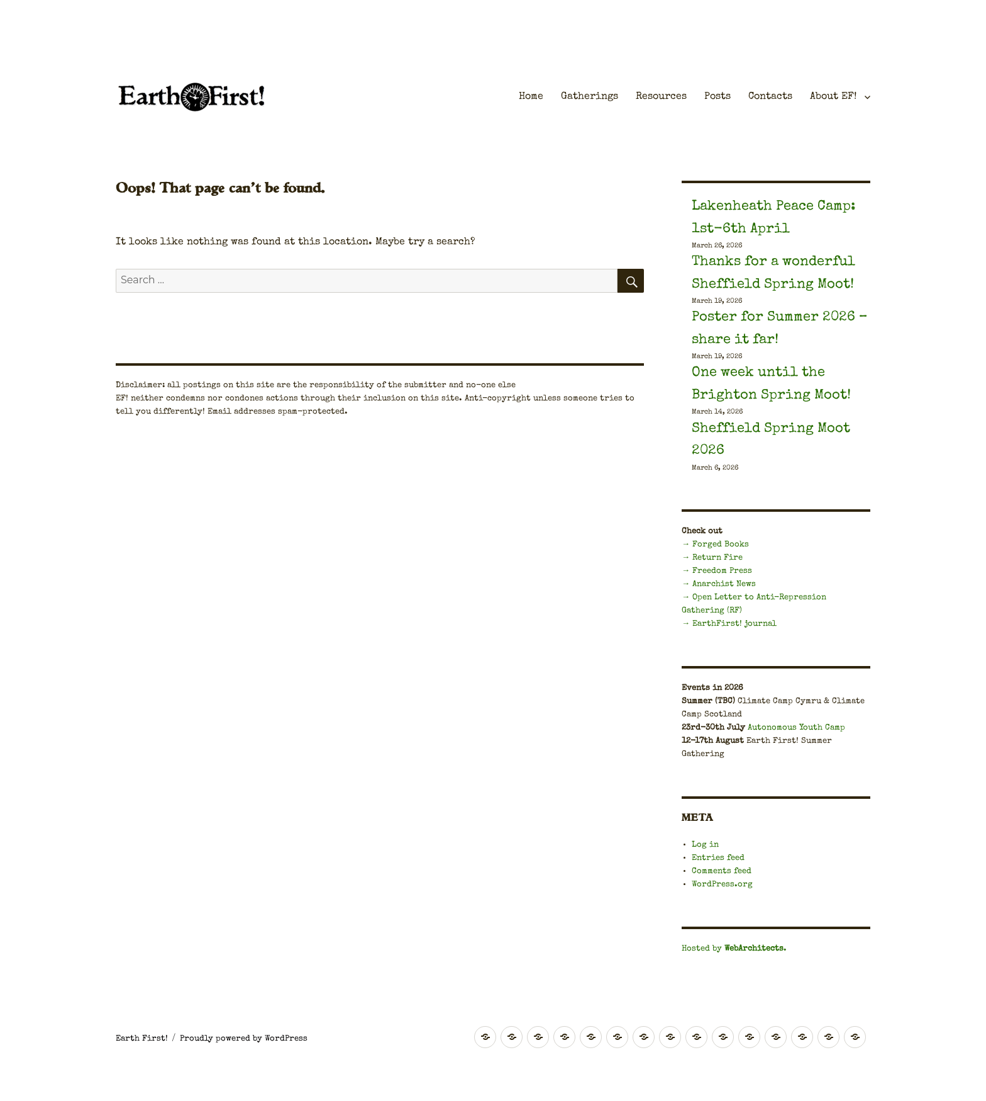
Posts (717, 97)
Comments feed (721, 871)
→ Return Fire (712, 558)
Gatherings (589, 97)
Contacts (770, 97)
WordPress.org (722, 885)
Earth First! (142, 1039)
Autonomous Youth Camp (796, 728)
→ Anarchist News (719, 584)
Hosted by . (734, 949)
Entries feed (718, 858)
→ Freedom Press (717, 571)
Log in (705, 845)
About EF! (833, 97)
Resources (661, 97)
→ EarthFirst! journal (729, 624)
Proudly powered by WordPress (243, 1039)
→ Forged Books (715, 545)
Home (531, 97)
